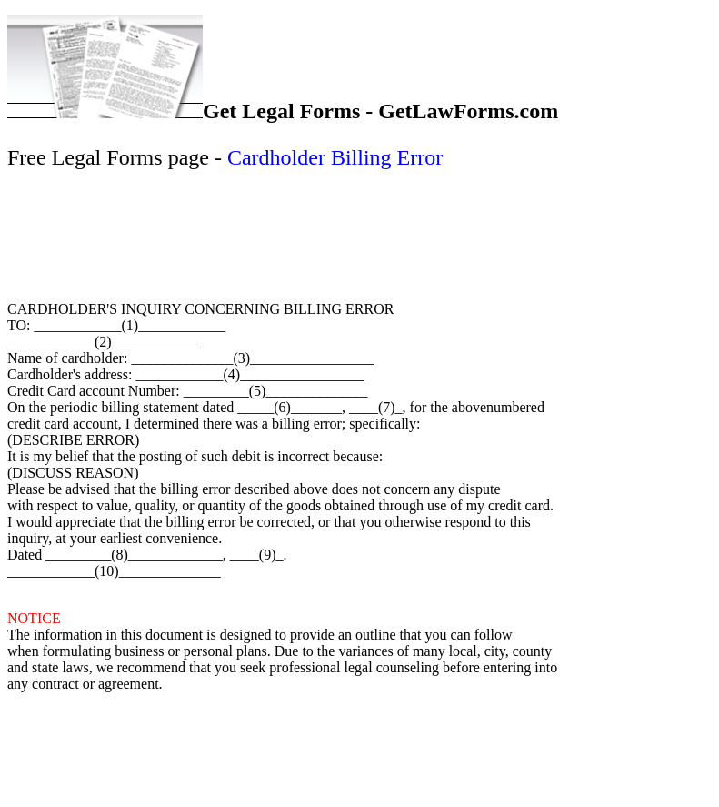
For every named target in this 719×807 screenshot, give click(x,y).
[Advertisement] (357, 233)
